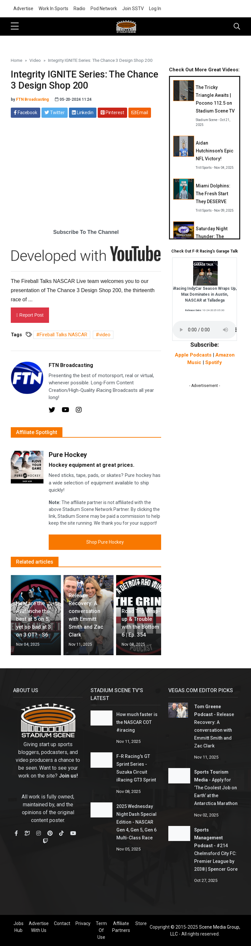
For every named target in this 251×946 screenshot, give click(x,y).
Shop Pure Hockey (105, 542)
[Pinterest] (50, 833)
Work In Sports (53, 8)
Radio (79, 8)
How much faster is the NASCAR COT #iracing (137, 722)
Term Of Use (101, 930)
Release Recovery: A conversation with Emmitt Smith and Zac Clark (214, 730)
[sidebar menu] (15, 26)
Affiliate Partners (121, 927)
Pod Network (104, 8)
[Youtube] (66, 410)
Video (35, 60)
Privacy (83, 923)
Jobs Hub (18, 927)
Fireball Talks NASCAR (63, 335)
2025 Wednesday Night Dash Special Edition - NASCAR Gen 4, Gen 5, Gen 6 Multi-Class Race (136, 822)
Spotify (213, 362)
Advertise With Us (39, 927)
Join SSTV (133, 8)
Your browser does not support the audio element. (205, 330)
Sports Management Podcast (208, 837)
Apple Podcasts (193, 355)
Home (16, 60)
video (104, 335)
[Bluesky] (27, 833)
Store (141, 923)
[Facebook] (16, 833)
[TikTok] (61, 833)
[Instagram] (79, 410)
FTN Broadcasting (32, 99)
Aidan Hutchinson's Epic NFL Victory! (214, 150)
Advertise (23, 8)
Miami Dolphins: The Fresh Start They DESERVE (213, 193)
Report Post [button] (29, 315)
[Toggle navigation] (237, 26)
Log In (155, 8)
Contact (62, 923)
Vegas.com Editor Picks (200, 690)
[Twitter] (53, 410)
